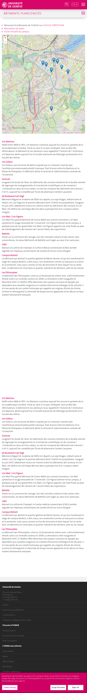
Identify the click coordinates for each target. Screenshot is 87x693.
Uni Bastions (8, 141)
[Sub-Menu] (83, 13)
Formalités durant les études (13, 636)
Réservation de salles (14, 28)
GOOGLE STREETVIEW (53, 25)
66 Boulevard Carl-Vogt (13, 196)
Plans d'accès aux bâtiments (13, 610)
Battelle (5, 233)
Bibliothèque (7, 666)
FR (74, 4)
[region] (43, 682)
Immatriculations (9, 630)
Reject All (75, 687)
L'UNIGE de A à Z (8, 615)
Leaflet (64, 133)
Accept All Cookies (58, 687)
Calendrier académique (11, 671)
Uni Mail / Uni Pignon (12, 216)
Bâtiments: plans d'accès (22, 13)
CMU (4, 244)
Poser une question (9, 641)
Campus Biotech (10, 255)
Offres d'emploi (8, 661)
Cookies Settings (10, 687)
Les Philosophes (9, 272)
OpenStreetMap (80, 133)
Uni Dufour (7, 161)
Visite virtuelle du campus (16, 31)
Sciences (6, 179)
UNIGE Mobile (8, 651)
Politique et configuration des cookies (16, 620)
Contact (5, 605)
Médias (5, 656)
